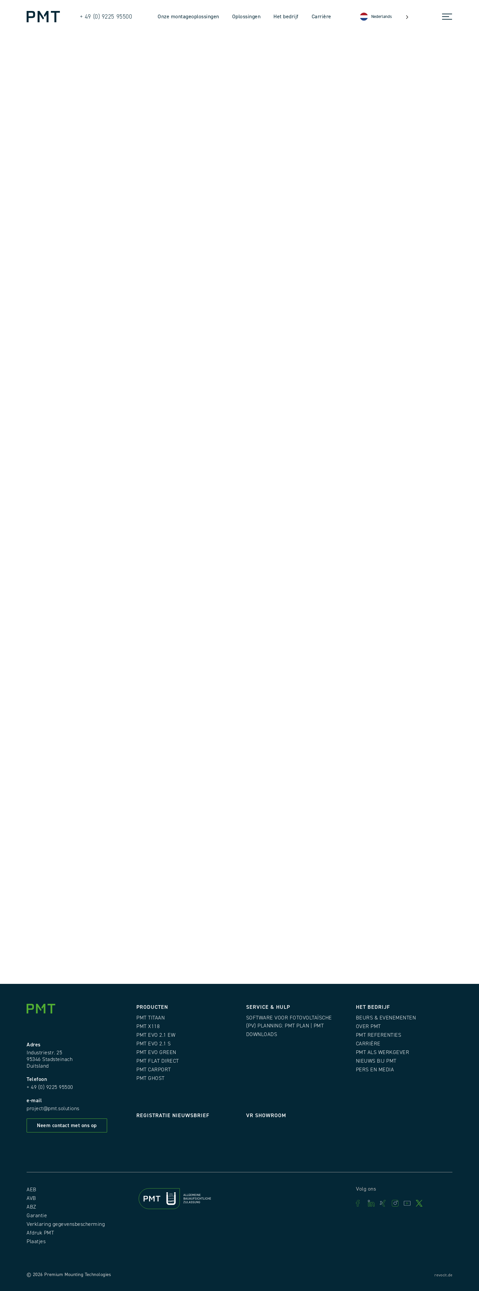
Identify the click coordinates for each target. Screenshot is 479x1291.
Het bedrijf (286, 16)
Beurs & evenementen (386, 1017)
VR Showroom (266, 1115)
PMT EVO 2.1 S (153, 1043)
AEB (32, 1189)
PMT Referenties (378, 1035)
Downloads (261, 1034)
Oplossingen (246, 16)
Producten (152, 1007)
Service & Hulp (268, 1007)
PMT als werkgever (382, 1052)
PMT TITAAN (150, 1017)
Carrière (321, 16)
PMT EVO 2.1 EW (155, 1035)
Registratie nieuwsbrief (172, 1115)
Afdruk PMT (40, 1233)
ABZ (31, 1207)
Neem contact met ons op (67, 1125)
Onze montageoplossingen (188, 16)
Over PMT (368, 1026)
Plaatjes (36, 1241)
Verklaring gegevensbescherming (66, 1224)
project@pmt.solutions (53, 1108)
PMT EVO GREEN (156, 1052)
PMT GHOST (150, 1078)
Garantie (37, 1215)
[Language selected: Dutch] (384, 17)
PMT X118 (148, 1026)
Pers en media (375, 1069)
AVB (31, 1198)
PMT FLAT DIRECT (157, 1061)
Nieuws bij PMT (376, 1061)
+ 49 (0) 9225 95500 (50, 1087)
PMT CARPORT (153, 1069)
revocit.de (443, 1275)
